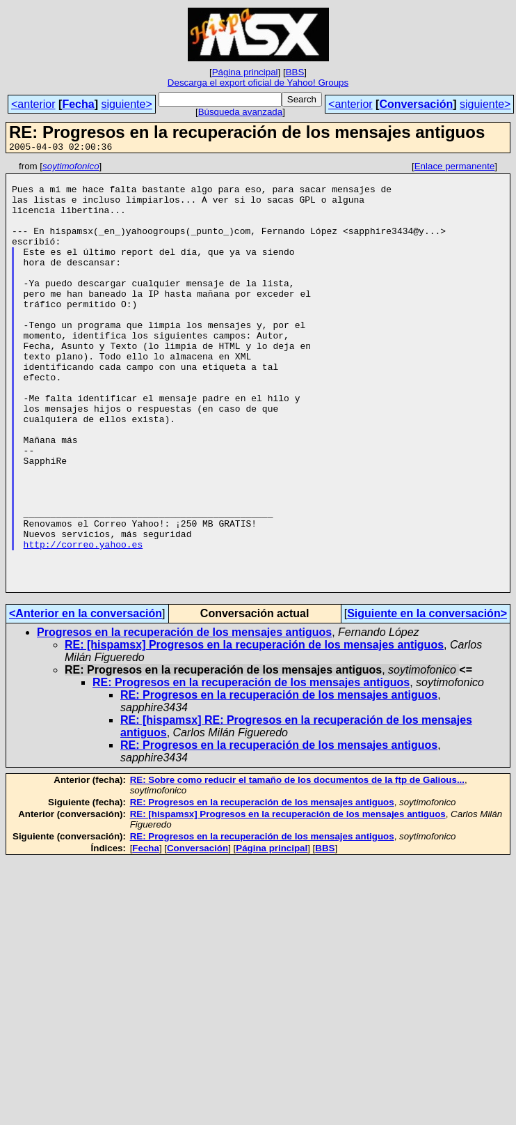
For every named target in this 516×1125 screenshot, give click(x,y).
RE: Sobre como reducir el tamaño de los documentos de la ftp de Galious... (297, 865)
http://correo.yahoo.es (83, 621)
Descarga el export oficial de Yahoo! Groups (258, 82)
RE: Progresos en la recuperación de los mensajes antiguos (251, 768)
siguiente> (126, 104)
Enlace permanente (454, 168)
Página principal (245, 72)
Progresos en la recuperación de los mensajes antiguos (184, 718)
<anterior (33, 104)
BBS (295, 72)
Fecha (78, 104)
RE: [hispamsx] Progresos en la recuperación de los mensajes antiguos (254, 730)
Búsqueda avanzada (240, 112)
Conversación (416, 104)
